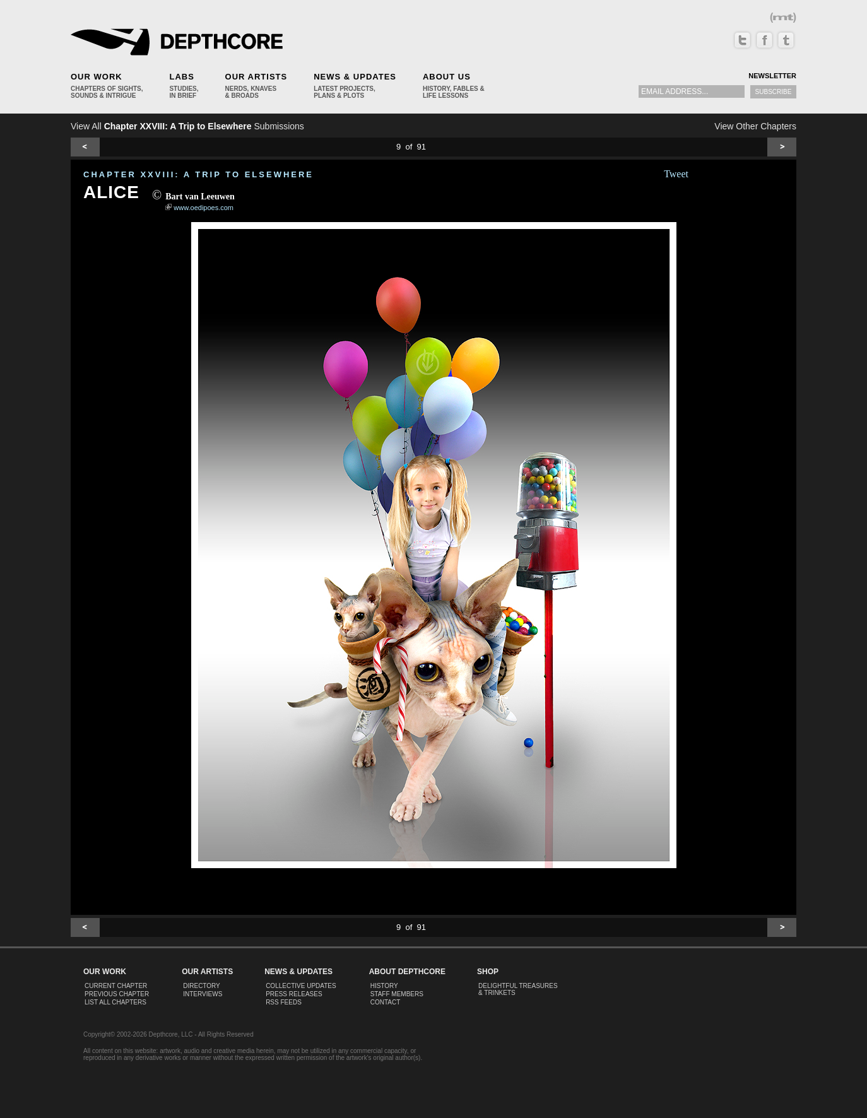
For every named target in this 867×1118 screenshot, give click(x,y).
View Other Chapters (755, 126)
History (384, 985)
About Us (447, 76)
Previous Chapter (117, 994)
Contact (385, 1002)
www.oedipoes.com (203, 207)
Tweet (676, 173)
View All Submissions (187, 126)
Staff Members (396, 994)
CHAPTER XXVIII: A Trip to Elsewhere (198, 174)
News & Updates (355, 76)
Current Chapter (116, 985)
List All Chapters (115, 1002)
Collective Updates (301, 985)
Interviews (202, 994)
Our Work (96, 76)
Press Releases (294, 994)
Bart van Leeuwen (200, 196)
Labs (181, 76)
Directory (201, 985)
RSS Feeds (284, 1002)
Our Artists (256, 76)
